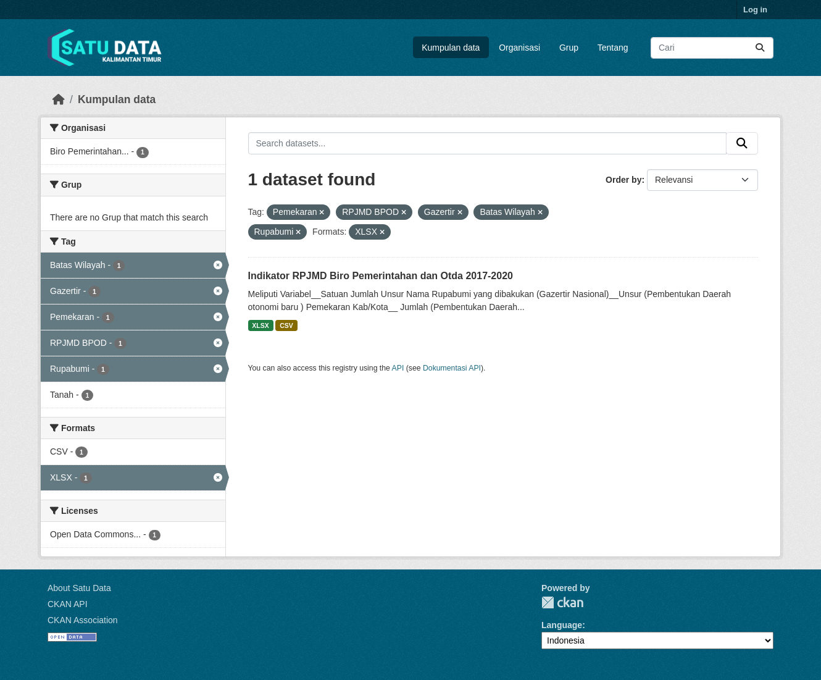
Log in (755, 9)
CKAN (562, 602)
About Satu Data (79, 588)
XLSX (260, 325)
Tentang (613, 47)
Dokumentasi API (452, 368)
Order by (623, 180)
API (398, 368)
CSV (286, 325)
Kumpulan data (451, 47)
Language (561, 625)
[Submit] (760, 48)
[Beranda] (58, 99)
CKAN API (68, 604)
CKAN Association (83, 620)
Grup (568, 47)
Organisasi (519, 47)
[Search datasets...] (712, 48)
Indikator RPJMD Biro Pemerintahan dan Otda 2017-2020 (380, 276)
